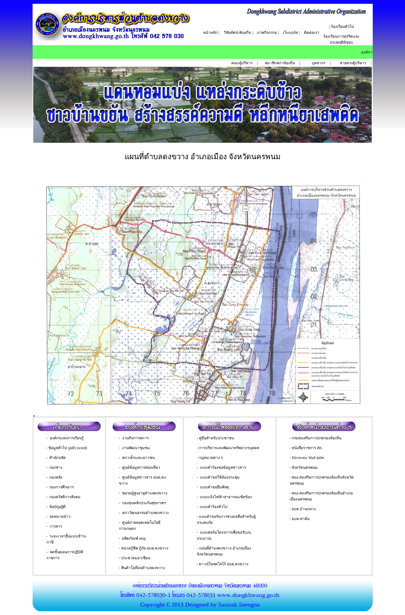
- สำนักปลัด (56, 457)
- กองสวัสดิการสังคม (64, 497)
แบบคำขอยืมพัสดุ (214, 487)
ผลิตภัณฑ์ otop (134, 538)
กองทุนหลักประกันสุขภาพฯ (144, 503)
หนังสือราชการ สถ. (307, 448)
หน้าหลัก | (211, 32)
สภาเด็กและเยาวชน (138, 457)
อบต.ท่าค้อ (300, 519)
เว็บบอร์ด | (291, 32)
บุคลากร (318, 63)
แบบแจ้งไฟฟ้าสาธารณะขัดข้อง (226, 497)
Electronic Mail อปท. (308, 457)
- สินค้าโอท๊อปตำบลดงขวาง (142, 568)
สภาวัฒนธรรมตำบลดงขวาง (145, 513)
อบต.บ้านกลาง (304, 509)
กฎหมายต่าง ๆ (211, 457)
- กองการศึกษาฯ (60, 487)
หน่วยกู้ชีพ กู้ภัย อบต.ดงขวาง (144, 548)
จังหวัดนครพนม (305, 467)
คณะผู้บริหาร (241, 63)
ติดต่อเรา (311, 32)
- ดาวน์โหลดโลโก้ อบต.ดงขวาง (222, 564)
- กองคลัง (55, 477)
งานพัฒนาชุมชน (136, 448)
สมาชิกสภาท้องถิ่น (280, 63)
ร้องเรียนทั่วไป (342, 26)
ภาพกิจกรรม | (268, 32)
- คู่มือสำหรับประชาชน (215, 438)
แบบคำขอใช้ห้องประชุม (220, 477)
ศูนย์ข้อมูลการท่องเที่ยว (141, 467)
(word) (82, 448)
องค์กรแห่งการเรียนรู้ (67, 438)
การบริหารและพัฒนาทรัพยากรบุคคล (229, 448)
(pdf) (72, 448)
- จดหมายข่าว (59, 516)
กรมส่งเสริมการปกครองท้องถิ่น (316, 438)
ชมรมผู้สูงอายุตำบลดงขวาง (144, 493)
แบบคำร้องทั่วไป (213, 507)
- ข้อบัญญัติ (56, 507)
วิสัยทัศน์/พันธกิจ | (238, 32)
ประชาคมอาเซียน (135, 558)
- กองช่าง (55, 467)
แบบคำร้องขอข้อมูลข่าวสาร (223, 467)
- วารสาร (54, 526)
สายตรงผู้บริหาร (353, 63)
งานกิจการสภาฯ (135, 438)
